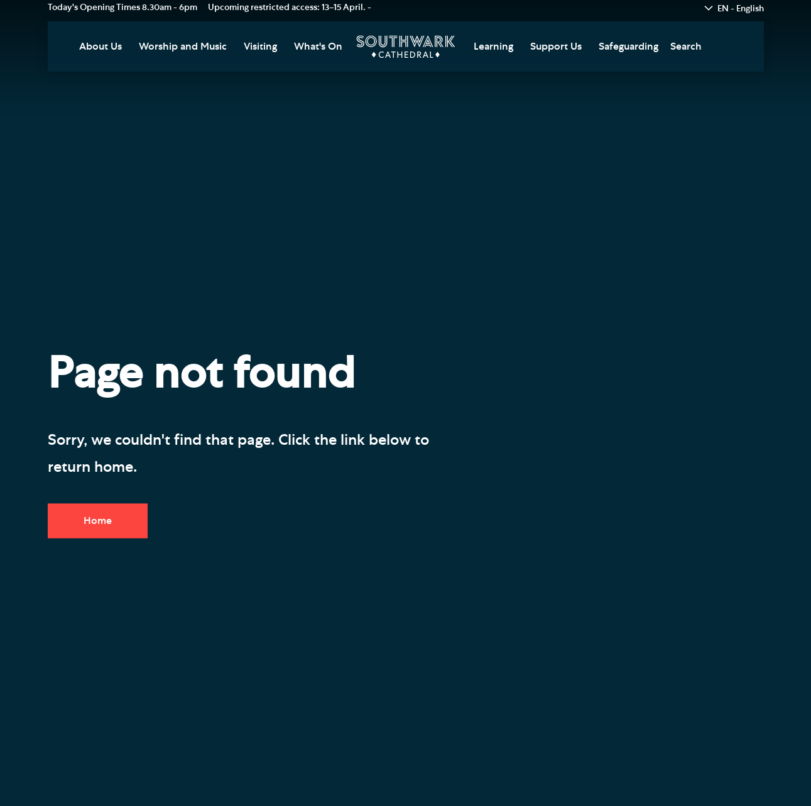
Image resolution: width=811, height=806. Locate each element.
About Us (100, 46)
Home (98, 521)
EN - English (740, 8)
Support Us (556, 46)
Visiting (260, 46)
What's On (318, 46)
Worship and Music (183, 46)
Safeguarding (628, 46)
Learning (493, 46)
